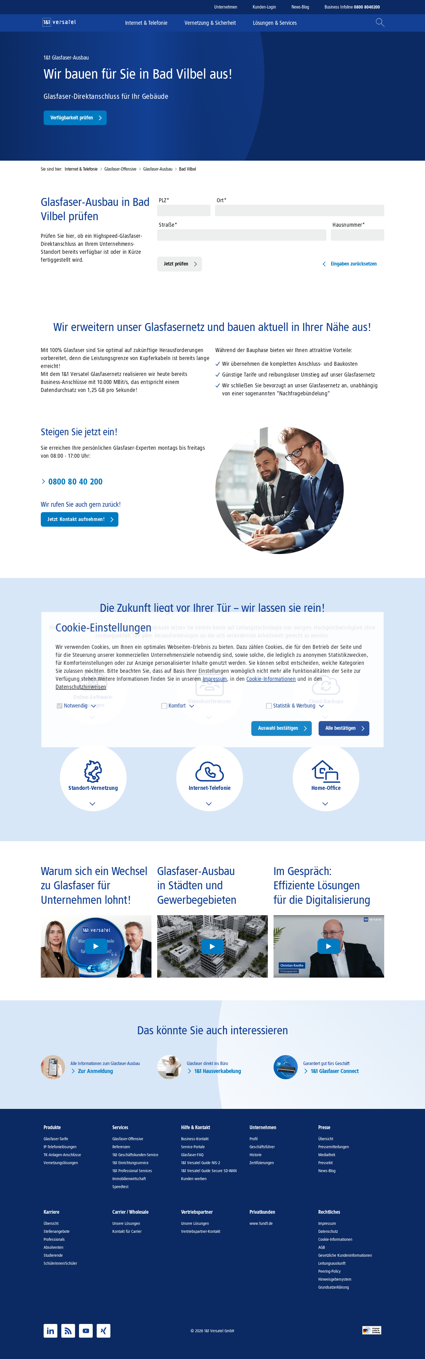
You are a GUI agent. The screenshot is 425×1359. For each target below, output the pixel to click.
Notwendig (76, 705)
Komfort (177, 705)
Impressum (215, 679)
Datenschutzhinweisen (81, 687)
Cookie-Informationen (271, 679)
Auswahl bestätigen (278, 728)
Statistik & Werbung (294, 705)
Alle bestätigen (340, 728)
